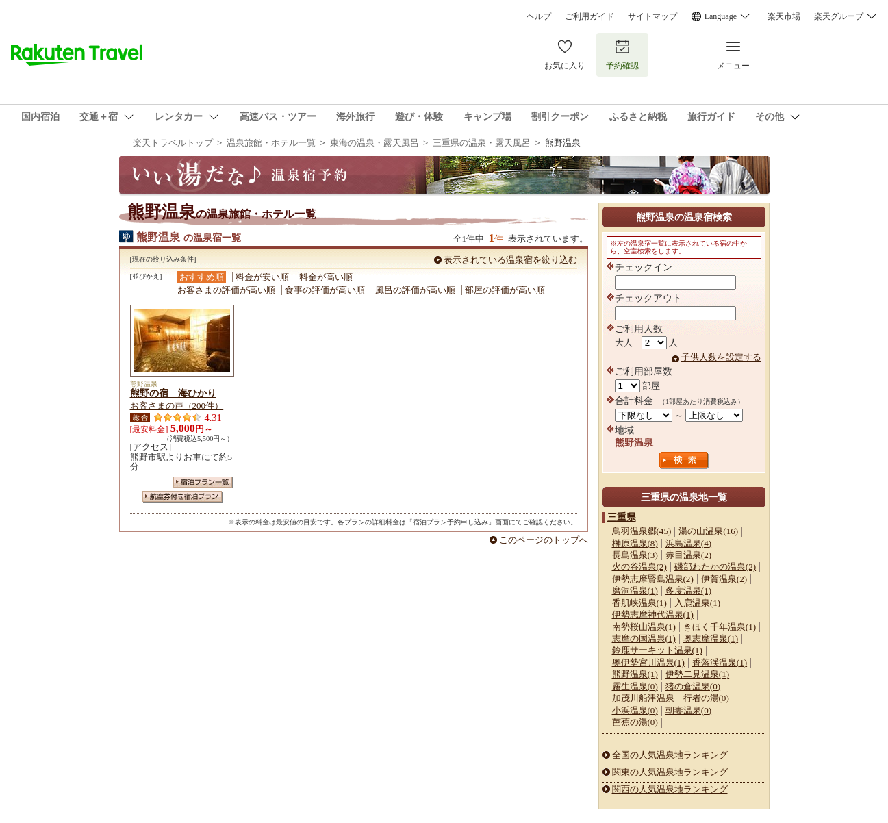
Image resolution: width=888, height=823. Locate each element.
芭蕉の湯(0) (635, 722)
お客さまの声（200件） (177, 406)
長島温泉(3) (635, 555)
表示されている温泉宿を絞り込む (510, 260)
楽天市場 (784, 16)
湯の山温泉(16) (708, 531)
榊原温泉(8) (635, 543)
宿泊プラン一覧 (203, 482)
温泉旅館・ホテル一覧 (272, 143)
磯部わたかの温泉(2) (715, 566)
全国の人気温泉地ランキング (670, 755)
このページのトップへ (543, 540)
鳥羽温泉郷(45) (642, 531)
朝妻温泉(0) (688, 710)
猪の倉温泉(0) (692, 686)
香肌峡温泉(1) (639, 603)
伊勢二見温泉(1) (697, 674)
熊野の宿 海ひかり (173, 393)
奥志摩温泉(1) (710, 638)
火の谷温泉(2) (639, 566)
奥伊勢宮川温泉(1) (648, 662)
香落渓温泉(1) (719, 662)
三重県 (621, 516)
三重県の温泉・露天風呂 (482, 143)
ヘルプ (539, 16)
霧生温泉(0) (635, 686)
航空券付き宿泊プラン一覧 (182, 497)
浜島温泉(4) (688, 543)
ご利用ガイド (589, 16)
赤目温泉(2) (688, 555)
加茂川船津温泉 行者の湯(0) (670, 698)
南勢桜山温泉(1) (644, 627)
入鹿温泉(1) (697, 603)
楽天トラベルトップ (173, 143)
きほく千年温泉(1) (719, 627)
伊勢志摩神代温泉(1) (653, 614)
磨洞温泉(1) (635, 590)
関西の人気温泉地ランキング (670, 789)
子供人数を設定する (721, 357)
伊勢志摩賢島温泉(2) (653, 579)
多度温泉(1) (688, 590)
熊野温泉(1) (635, 674)
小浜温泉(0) (635, 710)
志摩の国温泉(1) (644, 638)
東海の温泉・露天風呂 (374, 143)
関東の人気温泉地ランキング (670, 772)
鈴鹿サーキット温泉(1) (657, 650)
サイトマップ (652, 16)
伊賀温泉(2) (724, 579)
